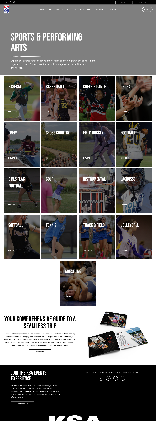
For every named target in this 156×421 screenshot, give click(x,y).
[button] (86, 9)
